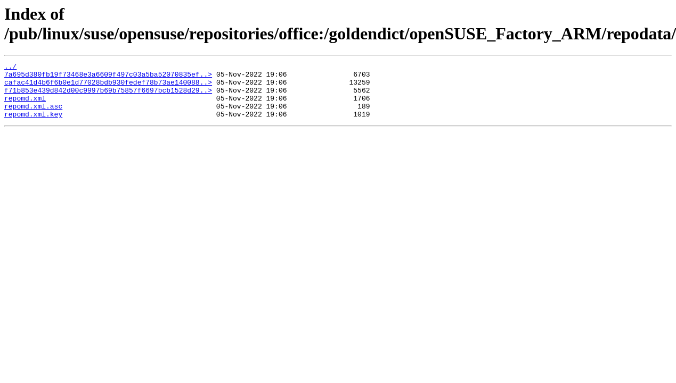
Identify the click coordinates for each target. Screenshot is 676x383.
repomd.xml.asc (33, 115)
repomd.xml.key (33, 125)
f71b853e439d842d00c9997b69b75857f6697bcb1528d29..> (108, 96)
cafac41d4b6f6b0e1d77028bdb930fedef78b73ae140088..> (108, 86)
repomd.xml (25, 106)
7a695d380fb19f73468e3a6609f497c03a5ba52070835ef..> (108, 77)
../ (10, 67)
